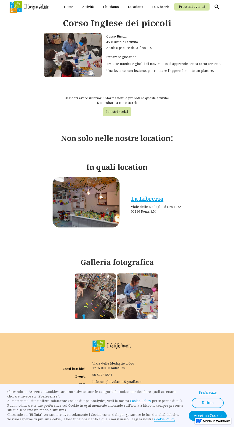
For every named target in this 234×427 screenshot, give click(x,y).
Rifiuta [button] (208, 403)
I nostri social (117, 112)
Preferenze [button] (208, 392)
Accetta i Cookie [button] (208, 415)
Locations (135, 7)
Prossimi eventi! (192, 6)
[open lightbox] (73, 57)
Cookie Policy (140, 401)
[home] (29, 7)
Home (68, 7)
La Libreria (161, 7)
